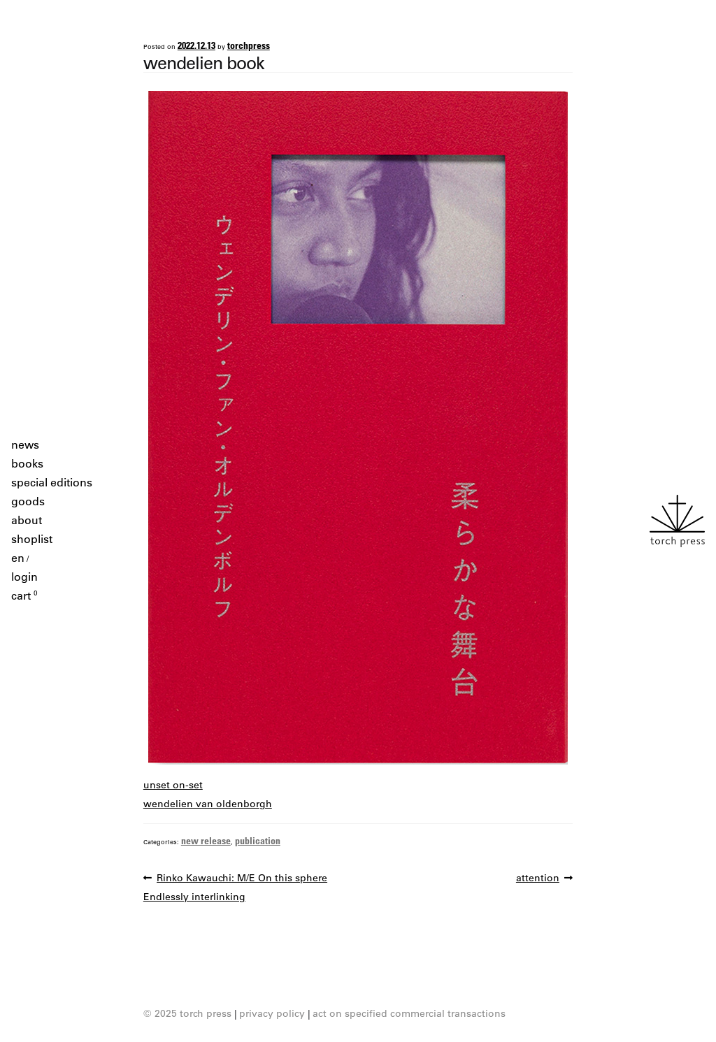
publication (257, 840)
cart (24, 595)
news (25, 444)
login (24, 577)
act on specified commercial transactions (409, 1013)
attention (537, 878)
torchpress (248, 45)
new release (206, 840)
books (27, 463)
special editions (51, 482)
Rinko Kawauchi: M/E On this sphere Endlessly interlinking (235, 886)
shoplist (31, 539)
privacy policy (272, 1013)
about (26, 520)
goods (28, 501)
